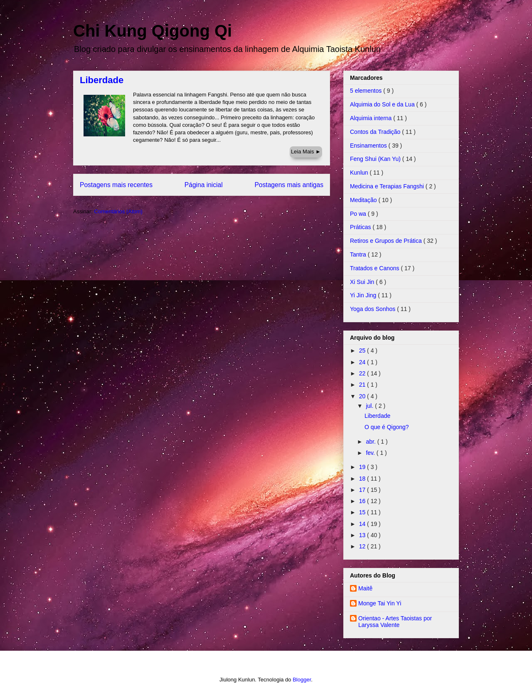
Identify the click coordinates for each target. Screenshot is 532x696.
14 (363, 524)
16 (363, 501)
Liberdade (101, 80)
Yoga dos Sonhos (373, 309)
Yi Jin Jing (364, 295)
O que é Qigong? (387, 427)
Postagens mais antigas (288, 184)
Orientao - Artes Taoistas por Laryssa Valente (395, 622)
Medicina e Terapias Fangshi (388, 186)
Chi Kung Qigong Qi (152, 31)
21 (363, 384)
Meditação (364, 200)
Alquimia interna (371, 118)
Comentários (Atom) (118, 211)
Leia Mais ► (306, 151)
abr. (371, 441)
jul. (370, 405)
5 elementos (366, 90)
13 (363, 535)
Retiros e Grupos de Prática (387, 240)
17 (363, 489)
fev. (371, 452)
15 (363, 512)
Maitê (365, 588)
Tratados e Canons (375, 268)
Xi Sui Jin (363, 282)
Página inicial (204, 184)
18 (363, 478)
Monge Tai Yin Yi (379, 603)
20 (363, 396)
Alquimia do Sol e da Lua (383, 104)
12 (363, 546)
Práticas (361, 227)
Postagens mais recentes (116, 184)
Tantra (359, 254)
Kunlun (359, 172)
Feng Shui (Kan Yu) (376, 158)
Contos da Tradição (376, 131)
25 (363, 350)
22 (363, 373)
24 (363, 362)
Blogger (302, 679)
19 (363, 467)
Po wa (359, 213)
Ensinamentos (369, 145)
